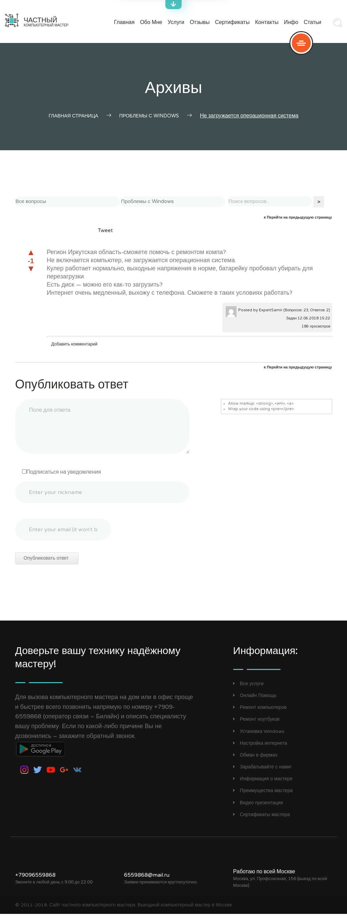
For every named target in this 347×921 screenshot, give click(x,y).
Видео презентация (258, 809)
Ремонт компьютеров (260, 714)
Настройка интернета (260, 750)
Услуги (176, 22)
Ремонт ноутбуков (256, 726)
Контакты (267, 22)
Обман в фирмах (255, 762)
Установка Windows (258, 738)
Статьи (312, 22)
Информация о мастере (263, 786)
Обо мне (151, 22)
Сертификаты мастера (261, 822)
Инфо (291, 22)
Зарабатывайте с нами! (262, 774)
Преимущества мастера (263, 798)
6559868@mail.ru (146, 881)
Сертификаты (232, 22)
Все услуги (248, 690)
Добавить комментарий (75, 352)
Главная (124, 22)
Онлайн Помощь (255, 702)
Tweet (105, 238)
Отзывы (200, 22)
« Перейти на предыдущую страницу (298, 225)
